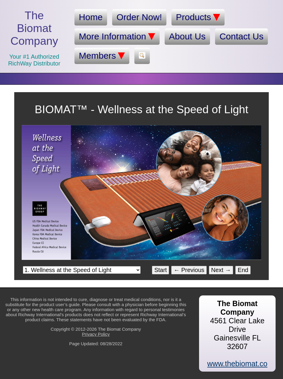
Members (102, 56)
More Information (117, 36)
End (243, 270)
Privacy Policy (95, 334)
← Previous (189, 270)
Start (160, 270)
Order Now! (139, 17)
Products (198, 17)
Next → (221, 270)
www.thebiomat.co (237, 363)
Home (91, 17)
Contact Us (241, 36)
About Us (187, 36)
